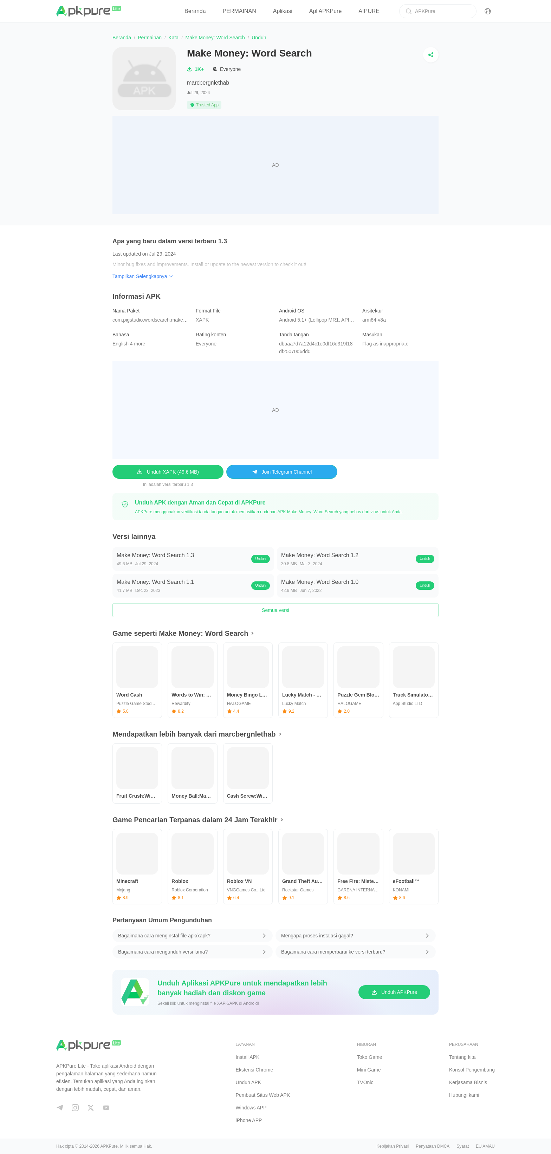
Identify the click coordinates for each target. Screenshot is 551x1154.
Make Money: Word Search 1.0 (319, 582)
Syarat (462, 1146)
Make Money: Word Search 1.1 (155, 582)
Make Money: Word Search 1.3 (155, 555)
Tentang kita (462, 1057)
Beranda (195, 11)
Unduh (260, 559)
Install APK (248, 1057)
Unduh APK (248, 1082)
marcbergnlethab (208, 83)
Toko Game (369, 1057)
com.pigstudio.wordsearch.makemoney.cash (160, 320)
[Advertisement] (275, 165)
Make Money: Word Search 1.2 (319, 555)
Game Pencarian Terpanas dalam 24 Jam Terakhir (195, 820)
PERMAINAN (239, 11)
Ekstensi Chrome (254, 1070)
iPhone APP (249, 1120)
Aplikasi (282, 11)
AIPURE (369, 11)
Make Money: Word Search (215, 37)
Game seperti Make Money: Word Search (180, 633)
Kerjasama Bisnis (468, 1082)
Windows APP (251, 1107)
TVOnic (365, 1082)
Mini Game (369, 1070)
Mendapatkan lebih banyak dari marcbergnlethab (194, 734)
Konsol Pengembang (472, 1070)
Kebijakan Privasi (392, 1146)
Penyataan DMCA (432, 1146)
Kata (173, 37)
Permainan (150, 37)
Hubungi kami (464, 1095)
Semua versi (275, 610)
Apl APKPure (325, 11)
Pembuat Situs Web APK (263, 1095)
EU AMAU (485, 1146)
